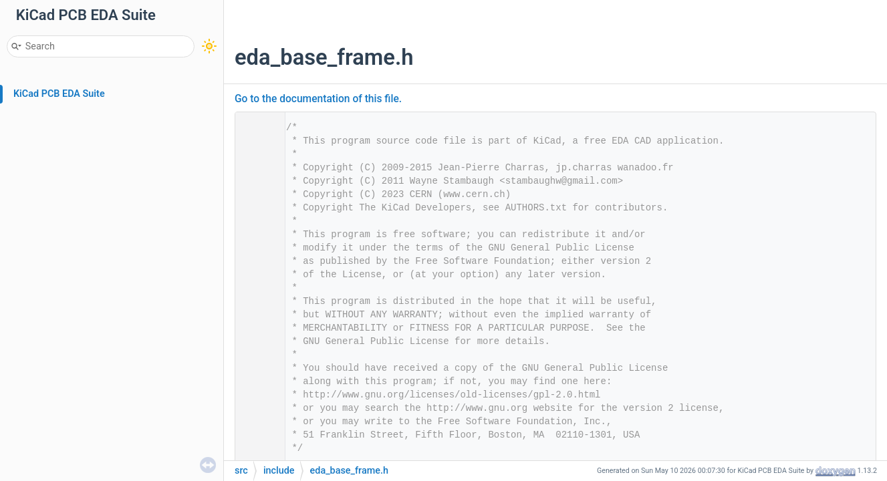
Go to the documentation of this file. (318, 99)
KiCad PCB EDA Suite (59, 94)
